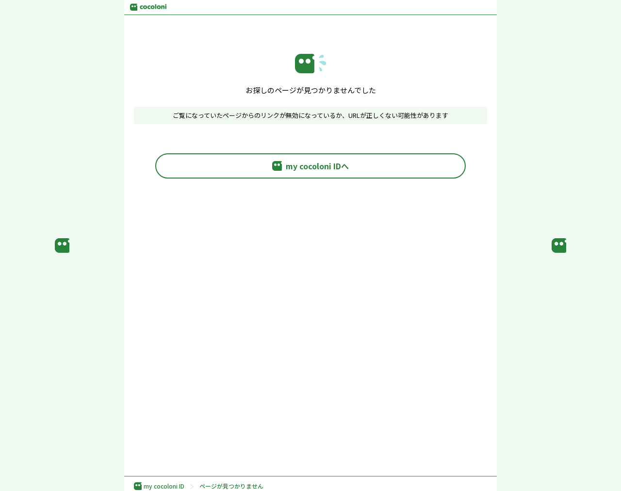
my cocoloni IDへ (310, 166)
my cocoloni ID (159, 486)
